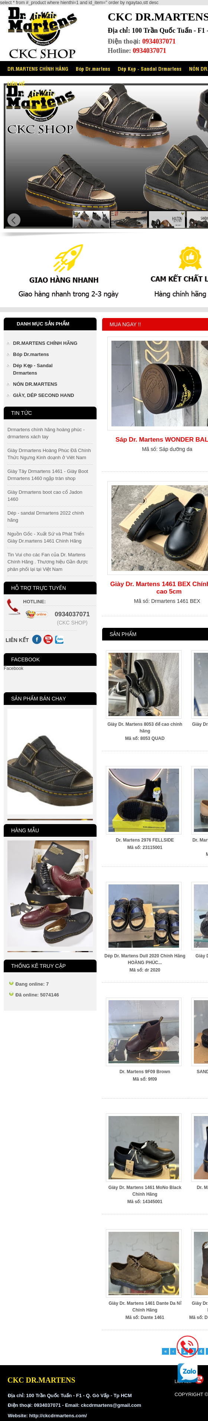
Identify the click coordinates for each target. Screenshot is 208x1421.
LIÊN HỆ (16, 83)
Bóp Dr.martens (93, 68)
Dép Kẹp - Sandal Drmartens (150, 68)
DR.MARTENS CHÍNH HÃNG (37, 68)
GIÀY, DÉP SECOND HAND (43, 395)
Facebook (13, 668)
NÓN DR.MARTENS (35, 384)
